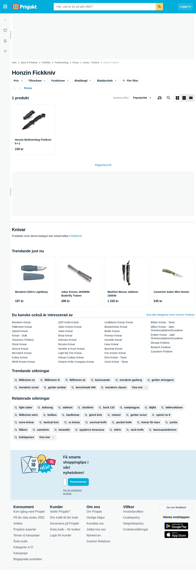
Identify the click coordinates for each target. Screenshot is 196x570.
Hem (14, 62)
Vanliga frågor (95, 501)
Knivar (76, 62)
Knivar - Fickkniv (91, 62)
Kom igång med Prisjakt (29, 495)
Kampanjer (20, 537)
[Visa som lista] (184, 98)
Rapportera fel (103, 164)
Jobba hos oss (96, 513)
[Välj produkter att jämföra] (159, 98)
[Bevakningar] (5, 41)
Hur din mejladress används (77, 474)
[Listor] (5, 30)
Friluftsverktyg (61, 62)
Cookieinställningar (135, 513)
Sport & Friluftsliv (29, 62)
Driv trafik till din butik (64, 501)
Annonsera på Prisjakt (64, 507)
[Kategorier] (5, 6)
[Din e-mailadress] (87, 466)
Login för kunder (60, 519)
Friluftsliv (46, 62)
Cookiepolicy (131, 501)
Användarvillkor (133, 495)
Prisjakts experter (24, 513)
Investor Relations (98, 525)
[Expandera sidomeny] (5, 20)
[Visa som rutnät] (177, 98)
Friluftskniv (75, 235)
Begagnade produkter (27, 543)
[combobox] (105, 6)
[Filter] (5, 51)
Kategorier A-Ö (23, 531)
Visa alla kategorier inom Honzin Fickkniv (170, 314)
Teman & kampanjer (26, 519)
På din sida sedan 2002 (28, 501)
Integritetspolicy (133, 507)
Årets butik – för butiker (65, 513)
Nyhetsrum (93, 519)
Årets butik (20, 525)
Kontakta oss (95, 507)
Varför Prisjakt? (60, 495)
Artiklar (18, 507)
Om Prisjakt (94, 495)
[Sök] (159, 6)
